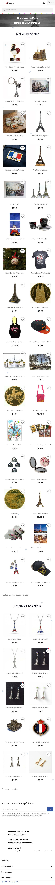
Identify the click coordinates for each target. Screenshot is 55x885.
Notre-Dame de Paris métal (40, 67)
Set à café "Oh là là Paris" (40, 239)
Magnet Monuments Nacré (14, 479)
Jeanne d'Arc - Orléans (15, 410)
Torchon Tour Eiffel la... (14, 445)
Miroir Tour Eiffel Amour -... (40, 479)
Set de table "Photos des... (40, 548)
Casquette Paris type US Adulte (40, 342)
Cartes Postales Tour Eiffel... (14, 239)
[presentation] (20, 823)
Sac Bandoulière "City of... (40, 410)
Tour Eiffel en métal (40, 204)
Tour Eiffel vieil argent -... (40, 136)
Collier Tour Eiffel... (14, 639)
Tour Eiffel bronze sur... (40, 170)
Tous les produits (11, 789)
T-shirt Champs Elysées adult (40, 273)
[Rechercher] (27, 10)
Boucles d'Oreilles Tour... (40, 673)
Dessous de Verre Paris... (14, 136)
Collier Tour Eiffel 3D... (40, 639)
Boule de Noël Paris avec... (14, 273)
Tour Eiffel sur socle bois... (14, 307)
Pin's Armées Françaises (40, 742)
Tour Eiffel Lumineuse (40, 513)
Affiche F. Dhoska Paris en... (14, 376)
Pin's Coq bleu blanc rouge (14, 67)
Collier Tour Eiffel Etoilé (14, 673)
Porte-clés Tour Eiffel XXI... (14, 101)
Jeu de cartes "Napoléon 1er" (40, 445)
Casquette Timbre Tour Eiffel (40, 582)
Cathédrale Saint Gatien (40, 307)
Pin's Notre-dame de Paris (15, 742)
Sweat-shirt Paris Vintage (14, 342)
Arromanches (14, 513)
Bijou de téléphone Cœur (14, 582)
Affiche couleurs (40, 101)
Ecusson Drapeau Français (14, 170)
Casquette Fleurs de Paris (14, 548)
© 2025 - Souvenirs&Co (10, 882)
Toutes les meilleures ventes (16, 595)
